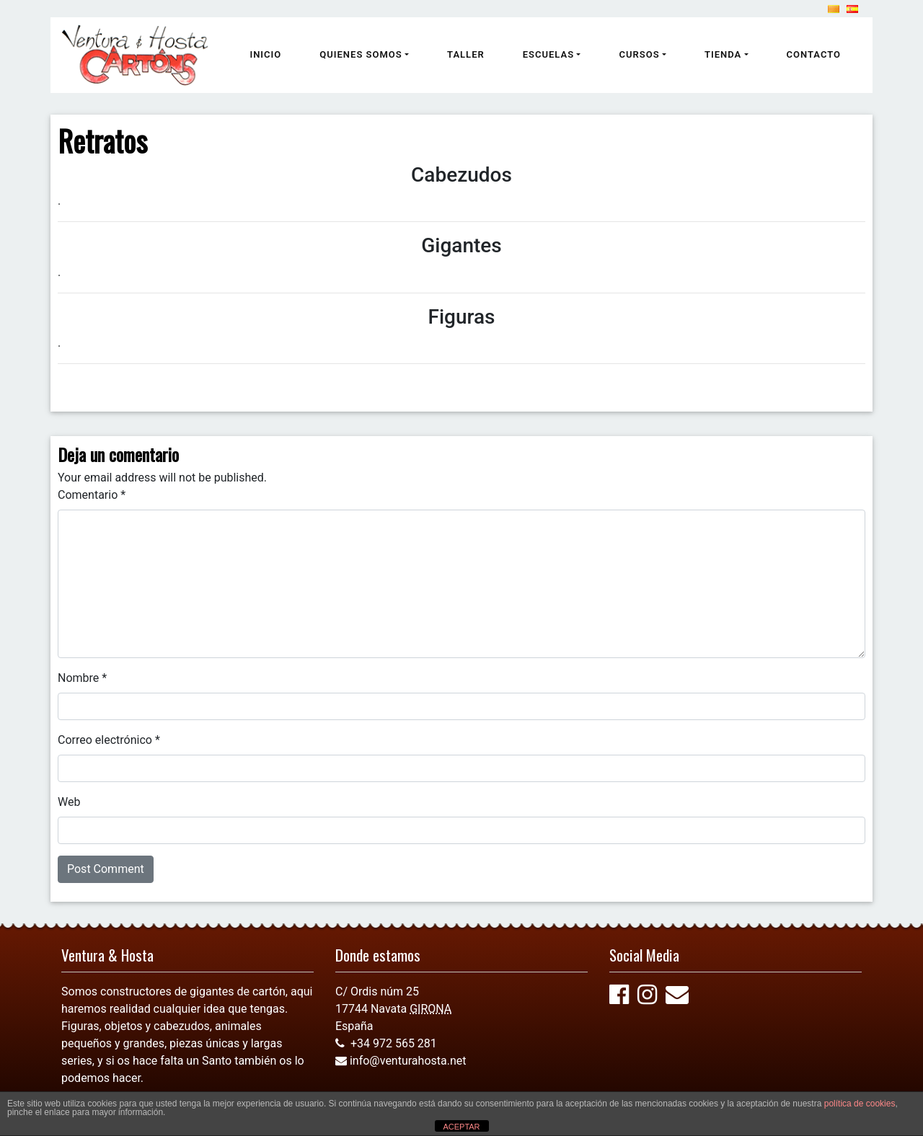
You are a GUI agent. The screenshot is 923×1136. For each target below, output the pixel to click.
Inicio (265, 54)
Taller (466, 54)
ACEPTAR (461, 1126)
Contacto (814, 54)
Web (69, 802)
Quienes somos (360, 54)
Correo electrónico (109, 740)
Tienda (723, 54)
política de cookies (860, 1104)
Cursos (639, 54)
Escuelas (548, 54)
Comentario (91, 495)
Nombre (82, 678)
